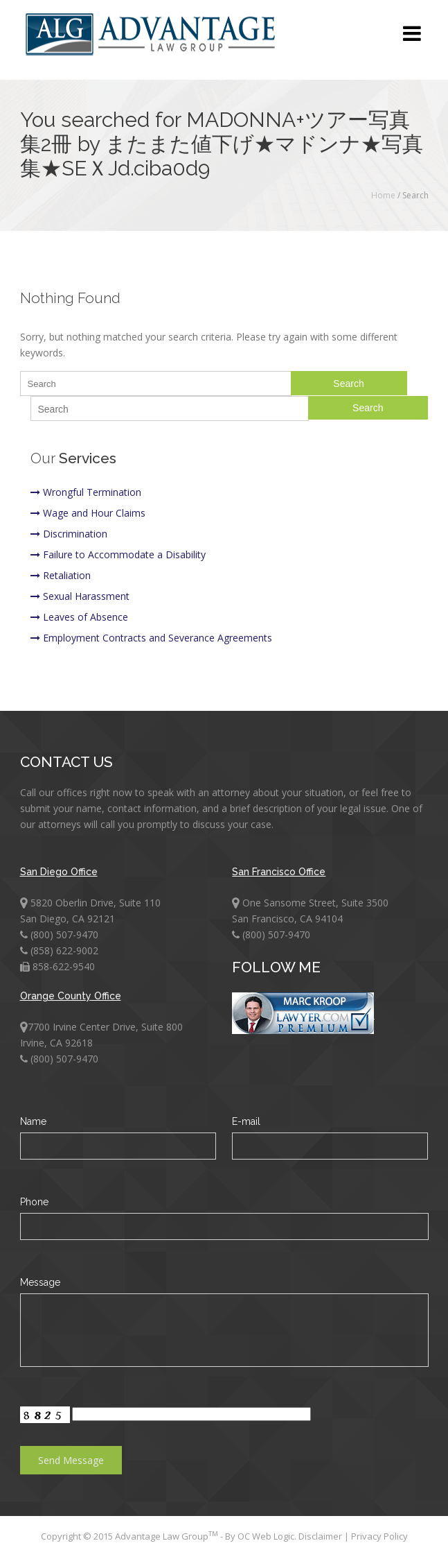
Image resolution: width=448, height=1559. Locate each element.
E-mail (246, 1121)
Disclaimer (321, 1536)
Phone (34, 1201)
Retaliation (60, 575)
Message (40, 1282)
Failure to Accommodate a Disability (118, 554)
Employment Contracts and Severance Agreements (151, 637)
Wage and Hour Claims (87, 512)
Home (383, 195)
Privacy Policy (379, 1536)
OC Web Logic (266, 1536)
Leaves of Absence (79, 616)
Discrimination (68, 533)
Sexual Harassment (79, 596)
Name (33, 1121)
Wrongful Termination (85, 492)
